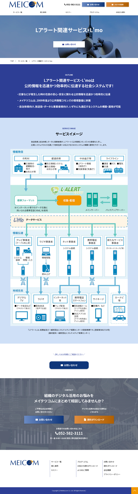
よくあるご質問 (83, 470)
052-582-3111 (73, 4)
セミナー (68, 12)
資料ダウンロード (95, 419)
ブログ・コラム (94, 12)
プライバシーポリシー (112, 474)
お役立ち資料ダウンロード (87, 466)
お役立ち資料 (120, 12)
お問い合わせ (94, 4)
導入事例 (43, 12)
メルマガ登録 (118, 4)
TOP (12, 61)
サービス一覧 (17, 12)
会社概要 (107, 470)
